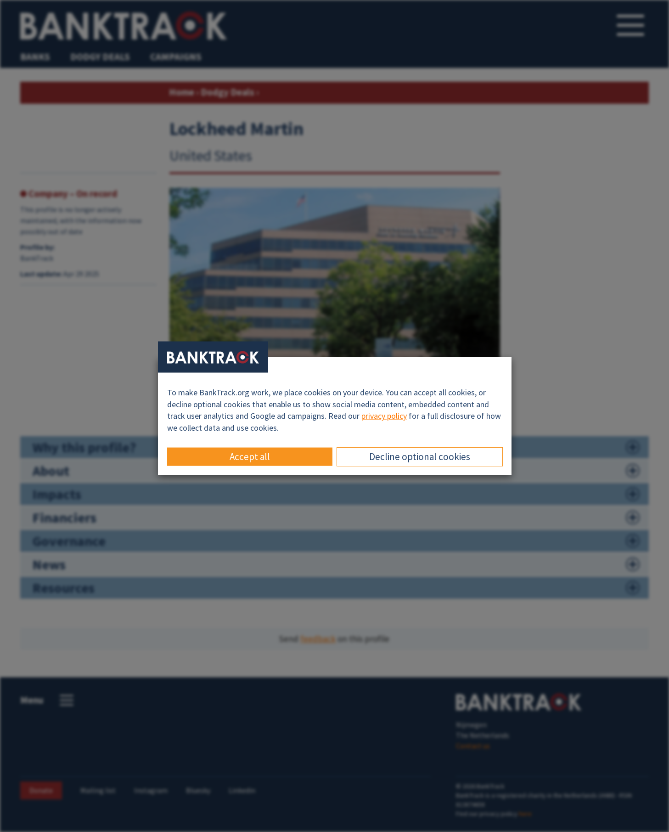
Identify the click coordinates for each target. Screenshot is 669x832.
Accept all (250, 456)
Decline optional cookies (419, 456)
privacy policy (384, 415)
